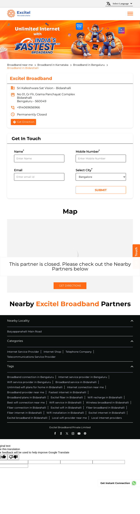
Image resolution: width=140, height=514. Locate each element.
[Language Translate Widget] (122, 3)
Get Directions (70, 285)
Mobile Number (88, 151)
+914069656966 (28, 107)
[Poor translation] (13, 457)
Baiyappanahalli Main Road (24, 331)
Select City (84, 170)
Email (18, 170)
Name (19, 151)
